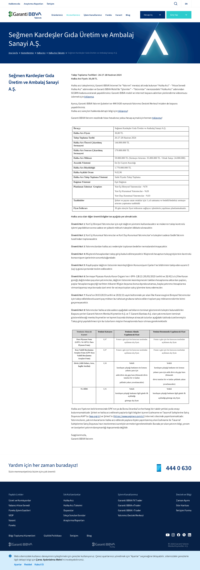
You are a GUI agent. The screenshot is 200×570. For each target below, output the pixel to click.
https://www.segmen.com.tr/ (129, 416)
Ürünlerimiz (57, 15)
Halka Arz (68, 500)
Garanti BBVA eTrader (129, 505)
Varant (118, 15)
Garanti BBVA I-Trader (129, 510)
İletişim (50, 3)
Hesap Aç (153, 15)
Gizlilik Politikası (52, 535)
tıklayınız (89, 96)
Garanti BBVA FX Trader (130, 500)
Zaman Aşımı (183, 500)
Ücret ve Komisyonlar (20, 500)
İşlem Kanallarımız (93, 15)
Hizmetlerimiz (73, 15)
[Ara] (175, 3)
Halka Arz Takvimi (72, 505)
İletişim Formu (183, 510)
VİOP (11, 515)
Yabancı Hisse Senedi (19, 505)
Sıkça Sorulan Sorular (74, 515)
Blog (128, 15)
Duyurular (68, 510)
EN (186, 3)
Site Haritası (182, 505)
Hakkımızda (14, 3)
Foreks (108, 15)
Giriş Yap (179, 15)
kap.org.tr (95, 416)
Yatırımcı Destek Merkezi (130, 515)
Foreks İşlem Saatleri (19, 510)
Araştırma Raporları (33, 3)
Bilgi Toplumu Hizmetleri (22, 535)
